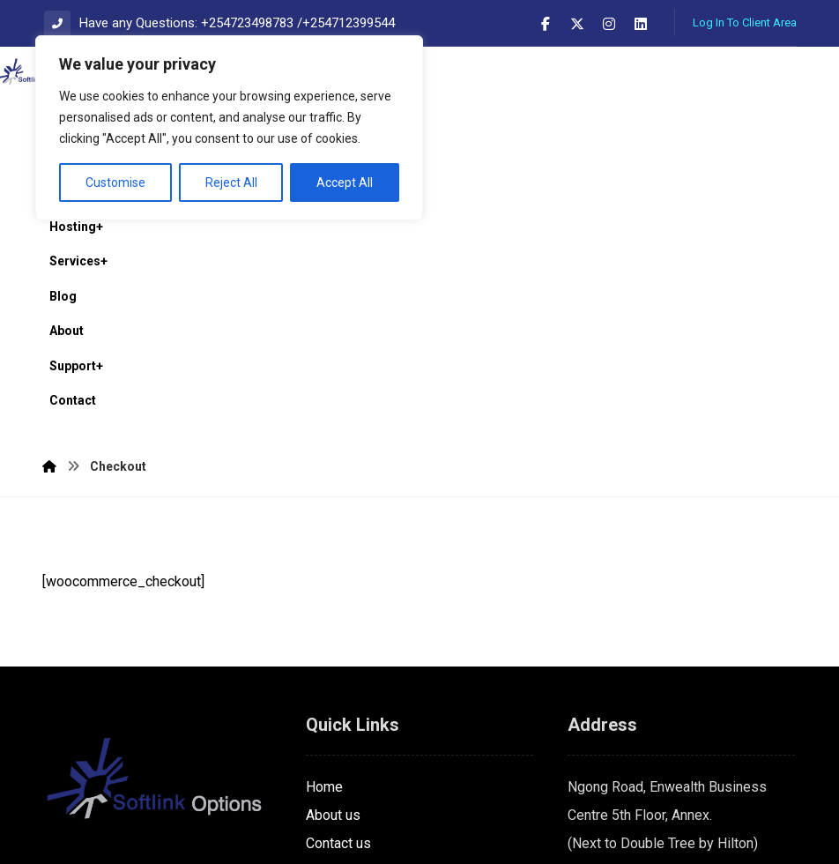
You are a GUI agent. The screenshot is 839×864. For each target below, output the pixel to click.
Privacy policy (349, 691)
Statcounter (35, 849)
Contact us (338, 635)
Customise (115, 182)
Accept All (344, 182)
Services (333, 663)
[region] (229, 127)
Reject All (231, 182)
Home (324, 578)
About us (333, 607)
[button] (545, 24)
